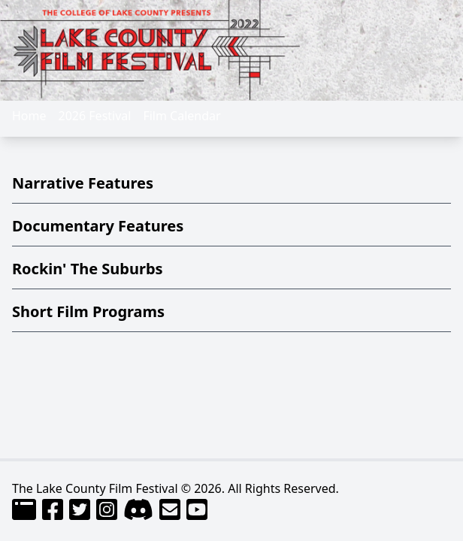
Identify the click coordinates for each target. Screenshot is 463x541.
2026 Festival (95, 115)
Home (29, 115)
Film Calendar (181, 115)
